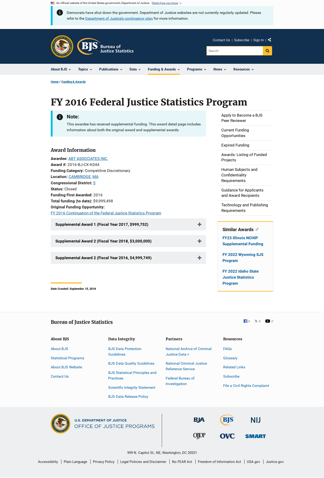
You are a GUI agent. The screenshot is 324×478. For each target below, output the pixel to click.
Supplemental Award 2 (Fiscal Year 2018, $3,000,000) (103, 241)
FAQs (227, 349)
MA (95, 176)
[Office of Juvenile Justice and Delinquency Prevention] (199, 437)
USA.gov (253, 462)
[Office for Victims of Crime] (227, 436)
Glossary (230, 358)
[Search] (234, 50)
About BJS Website (66, 367)
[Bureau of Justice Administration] (199, 418)
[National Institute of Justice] (255, 418)
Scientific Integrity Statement (131, 387)
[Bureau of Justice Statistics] (227, 423)
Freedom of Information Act (219, 462)
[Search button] (267, 50)
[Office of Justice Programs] (62, 46)
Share (271, 41)
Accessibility (48, 462)
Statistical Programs (67, 358)
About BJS (59, 349)
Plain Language (75, 462)
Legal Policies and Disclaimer (143, 462)
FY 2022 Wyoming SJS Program (242, 257)
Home (55, 81)
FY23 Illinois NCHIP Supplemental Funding (242, 241)
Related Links (234, 367)
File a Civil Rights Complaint (246, 385)
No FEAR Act (182, 462)
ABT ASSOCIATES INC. (88, 158)
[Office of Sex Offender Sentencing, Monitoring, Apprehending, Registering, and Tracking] (255, 435)
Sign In (258, 40)
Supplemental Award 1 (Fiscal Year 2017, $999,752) (101, 224)
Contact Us (221, 40)
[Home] (105, 46)
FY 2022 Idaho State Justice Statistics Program (240, 277)
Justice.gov (275, 462)
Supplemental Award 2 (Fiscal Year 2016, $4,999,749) (103, 257)
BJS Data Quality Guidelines (131, 363)
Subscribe (241, 40)
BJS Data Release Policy (128, 396)
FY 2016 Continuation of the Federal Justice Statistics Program (106, 213)
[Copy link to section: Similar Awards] (256, 229)
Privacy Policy (103, 462)
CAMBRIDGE (80, 176)
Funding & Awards (73, 81)
